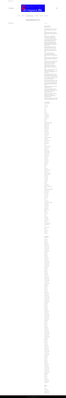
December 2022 (46, 296)
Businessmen (46, 130)
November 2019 (46, 351)
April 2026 (46, 242)
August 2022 (46, 302)
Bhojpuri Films (46, 124)
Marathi (45, 183)
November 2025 (46, 248)
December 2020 (46, 332)
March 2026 (46, 243)
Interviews (46, 171)
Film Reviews (46, 156)
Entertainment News (29, 15)
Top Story (45, 221)
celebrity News (46, 134)
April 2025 (46, 255)
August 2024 (46, 267)
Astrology (45, 118)
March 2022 (46, 310)
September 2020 (46, 336)
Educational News (47, 140)
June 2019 (45, 358)
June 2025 (45, 252)
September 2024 (46, 265)
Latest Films (46, 177)
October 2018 (46, 370)
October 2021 (46, 317)
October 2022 (46, 299)
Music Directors (46, 190)
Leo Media (46, 180)
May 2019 (45, 360)
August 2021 (46, 320)
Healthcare (46, 162)
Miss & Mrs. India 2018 (47, 186)
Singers (45, 214)
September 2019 (46, 354)
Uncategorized (46, 227)
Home (19, 15)
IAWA (45, 165)
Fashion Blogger (46, 150)
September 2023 (46, 283)
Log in (45, 388)
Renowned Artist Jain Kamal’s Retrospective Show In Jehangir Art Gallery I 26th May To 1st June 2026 (49, 54)
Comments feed (46, 391)
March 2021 (46, 327)
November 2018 (46, 369)
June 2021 (45, 323)
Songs (45, 215)
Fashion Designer (47, 152)
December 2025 (46, 246)
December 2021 (46, 314)
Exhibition (46, 149)
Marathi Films (46, 184)
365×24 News (46, 106)
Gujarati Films (46, 161)
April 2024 (46, 273)
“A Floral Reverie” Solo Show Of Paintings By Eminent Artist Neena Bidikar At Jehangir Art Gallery (50, 62)
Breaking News (46, 127)
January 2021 (46, 330)
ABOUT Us (22, 15)
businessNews (46, 131)
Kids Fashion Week (47, 174)
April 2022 (46, 308)
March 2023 (46, 292)
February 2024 (46, 276)
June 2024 (45, 270)
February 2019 (46, 364)
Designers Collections (47, 137)
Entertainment (46, 143)
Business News (46, 128)
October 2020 (46, 335)
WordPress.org (46, 392)
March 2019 (46, 363)
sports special (46, 220)
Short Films (46, 212)
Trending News (46, 224)
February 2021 (46, 329)
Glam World (46, 159)
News (45, 199)
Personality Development (48, 202)
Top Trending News (47, 223)
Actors (45, 109)
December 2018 (46, 367)
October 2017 (46, 379)
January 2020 (46, 348)
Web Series (46, 233)
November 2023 (46, 280)
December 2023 (46, 279)
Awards (45, 121)
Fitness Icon (46, 158)
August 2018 (46, 373)
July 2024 (45, 268)
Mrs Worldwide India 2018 (48, 189)
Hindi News (46, 164)
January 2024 (46, 277)
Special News (46, 218)
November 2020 (46, 333)
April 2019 (46, 361)
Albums (45, 112)
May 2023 (45, 289)
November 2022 (46, 298)
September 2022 (46, 301)
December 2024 (46, 261)
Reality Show (46, 208)
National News (46, 192)
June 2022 (45, 305)
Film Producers (46, 155)
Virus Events (46, 230)
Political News (46, 205)
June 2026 (45, 239)
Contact (41, 15)
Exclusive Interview (47, 146)
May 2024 (45, 271)
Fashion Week (46, 153)
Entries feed (46, 389)
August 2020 (46, 338)
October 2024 (46, 264)
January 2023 (46, 295)
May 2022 (45, 307)
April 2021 (46, 326)
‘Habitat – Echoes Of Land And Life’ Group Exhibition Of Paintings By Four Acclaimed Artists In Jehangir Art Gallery (51, 70)
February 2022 (46, 311)
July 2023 (45, 286)
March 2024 (46, 274)
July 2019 (45, 357)
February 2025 (46, 258)
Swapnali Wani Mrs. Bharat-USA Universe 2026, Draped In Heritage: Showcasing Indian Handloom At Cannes (50, 75)
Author (45, 119)
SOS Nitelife (46, 217)
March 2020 (46, 345)
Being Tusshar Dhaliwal (48, 122)
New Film (45, 196)
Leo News (45, 181)
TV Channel (36, 15)
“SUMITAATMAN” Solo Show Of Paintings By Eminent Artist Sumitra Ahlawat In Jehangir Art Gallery (50, 66)
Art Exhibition (46, 115)
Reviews (45, 211)
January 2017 (46, 382)
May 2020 (45, 342)
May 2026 (45, 240)
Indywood (46, 168)
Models (45, 187)
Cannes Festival (46, 133)
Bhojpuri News (46, 125)
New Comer (46, 193)
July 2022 (45, 304)
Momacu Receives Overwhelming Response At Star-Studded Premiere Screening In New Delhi (49, 37)
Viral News (33, 396)
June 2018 (45, 376)
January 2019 (46, 366)
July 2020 (45, 339)
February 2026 (46, 245)
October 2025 (46, 249)
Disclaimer (46, 15)
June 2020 (45, 341)
